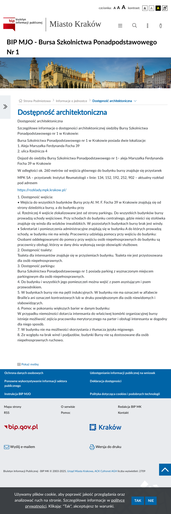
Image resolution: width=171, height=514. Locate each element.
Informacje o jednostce (71, 101)
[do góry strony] (165, 470)
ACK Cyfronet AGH (106, 471)
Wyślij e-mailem (19, 447)
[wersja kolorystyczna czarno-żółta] (158, 8)
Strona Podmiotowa (37, 101)
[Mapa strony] (148, 26)
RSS (7, 412)
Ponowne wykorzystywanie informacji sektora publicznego (35, 383)
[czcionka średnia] (118, 8)
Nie (151, 501)
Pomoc (65, 412)
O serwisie (68, 406)
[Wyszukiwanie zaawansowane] (134, 25)
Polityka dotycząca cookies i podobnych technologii (125, 394)
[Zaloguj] (161, 26)
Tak (137, 501)
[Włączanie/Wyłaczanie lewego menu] (5, 107)
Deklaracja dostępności (106, 381)
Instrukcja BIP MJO (17, 394)
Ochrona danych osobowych (23, 373)
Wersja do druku (105, 447)
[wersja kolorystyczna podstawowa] (145, 8)
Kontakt (123, 412)
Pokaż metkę (30, 364)
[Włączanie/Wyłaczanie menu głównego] (120, 26)
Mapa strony (12, 406)
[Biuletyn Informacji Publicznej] (42, 429)
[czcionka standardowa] (115, 8)
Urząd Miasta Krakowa (80, 471)
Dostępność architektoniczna (112, 101)
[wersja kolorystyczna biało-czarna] (151, 8)
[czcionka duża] (124, 7)
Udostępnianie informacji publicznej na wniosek (122, 373)
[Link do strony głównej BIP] (56, 24)
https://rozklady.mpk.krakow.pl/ (41, 190)
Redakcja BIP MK (129, 406)
